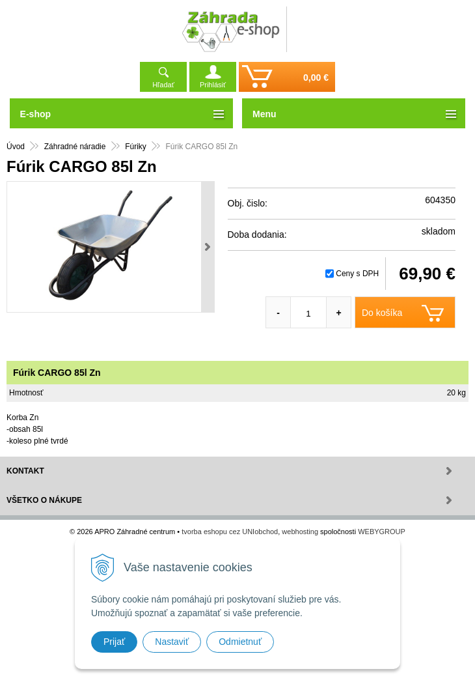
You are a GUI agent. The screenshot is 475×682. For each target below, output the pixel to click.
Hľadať (163, 85)
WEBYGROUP (381, 531)
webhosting (300, 531)
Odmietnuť (240, 641)
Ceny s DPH (357, 273)
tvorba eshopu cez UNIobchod (230, 531)
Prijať (114, 641)
